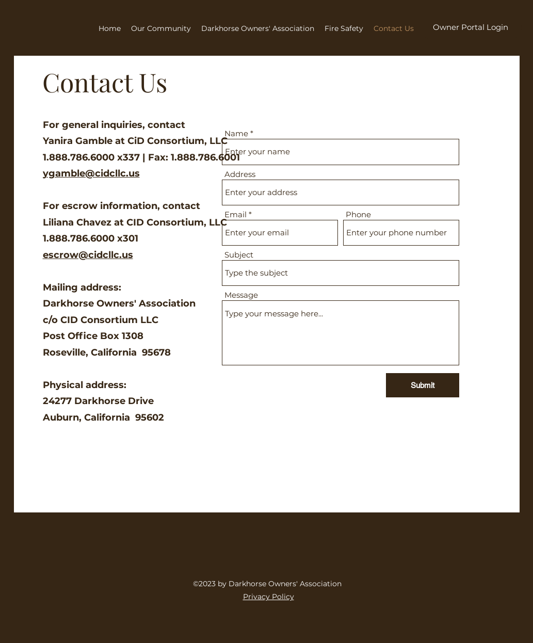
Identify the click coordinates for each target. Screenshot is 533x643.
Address (239, 174)
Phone (358, 214)
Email (235, 214)
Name (236, 133)
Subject (238, 255)
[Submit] (422, 385)
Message (241, 295)
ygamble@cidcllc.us (91, 173)
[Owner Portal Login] (471, 27)
